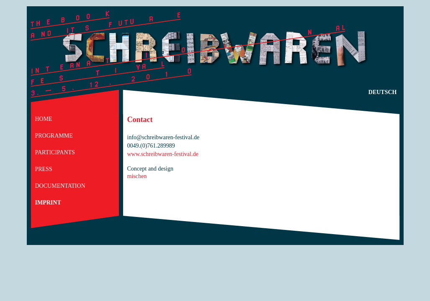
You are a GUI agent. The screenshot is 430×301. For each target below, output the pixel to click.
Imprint (48, 202)
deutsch (382, 92)
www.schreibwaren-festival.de (162, 154)
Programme (54, 136)
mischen (137, 176)
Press (43, 169)
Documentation (60, 186)
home (43, 119)
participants (55, 152)
